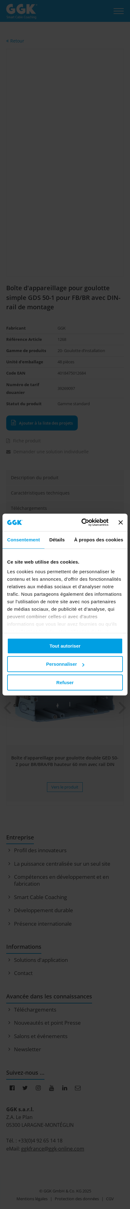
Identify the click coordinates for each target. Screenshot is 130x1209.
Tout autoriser (65, 646)
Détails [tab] (57, 539)
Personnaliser (65, 664)
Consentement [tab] (23, 539)
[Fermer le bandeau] (120, 522)
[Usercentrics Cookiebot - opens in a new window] (82, 522)
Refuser (65, 682)
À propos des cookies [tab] (98, 539)
